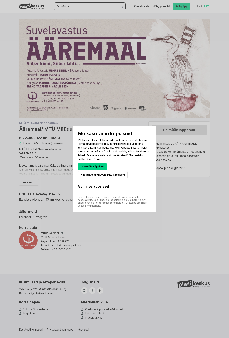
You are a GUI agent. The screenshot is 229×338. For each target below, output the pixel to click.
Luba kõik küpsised (92, 166)
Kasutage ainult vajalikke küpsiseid (103, 174)
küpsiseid (107, 140)
